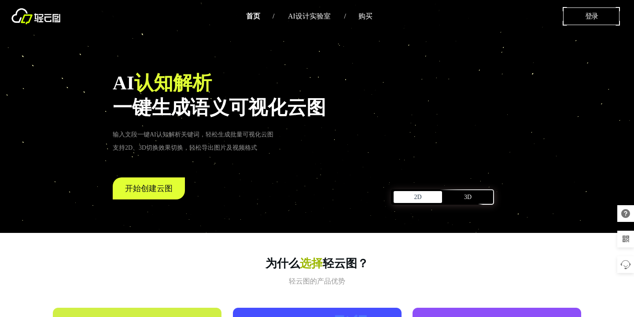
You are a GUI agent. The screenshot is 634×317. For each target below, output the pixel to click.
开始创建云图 (149, 188)
